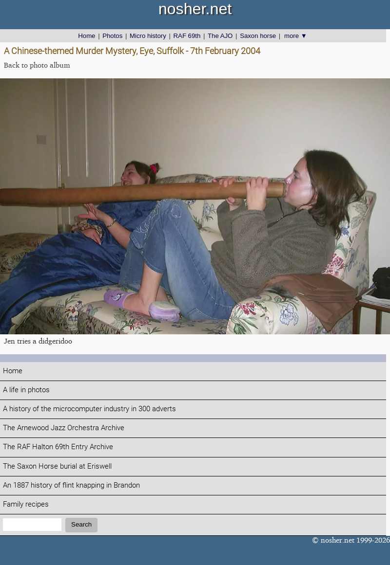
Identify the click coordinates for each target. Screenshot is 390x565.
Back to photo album (37, 65)
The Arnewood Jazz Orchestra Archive (63, 428)
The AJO (220, 35)
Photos (112, 35)
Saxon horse (258, 35)
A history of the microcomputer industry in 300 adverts (89, 409)
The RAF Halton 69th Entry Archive (58, 447)
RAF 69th (187, 35)
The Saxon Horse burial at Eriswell (57, 466)
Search (81, 524)
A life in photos (26, 390)
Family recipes (26, 504)
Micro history (148, 35)
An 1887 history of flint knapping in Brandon (71, 485)
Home (86, 35)
